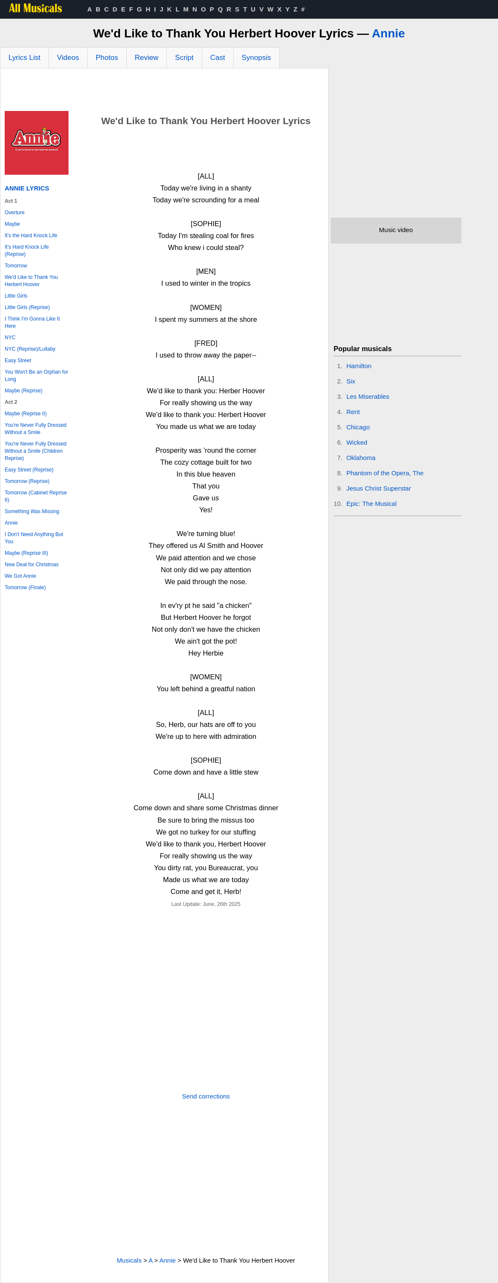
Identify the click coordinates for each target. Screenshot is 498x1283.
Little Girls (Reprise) (27, 307)
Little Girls (16, 296)
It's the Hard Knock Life (31, 235)
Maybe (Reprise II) (26, 414)
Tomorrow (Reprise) (27, 481)
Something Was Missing (32, 511)
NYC (10, 338)
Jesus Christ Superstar (378, 488)
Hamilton (359, 365)
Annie (388, 33)
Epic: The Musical (371, 503)
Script (184, 58)
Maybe (12, 224)
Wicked (356, 442)
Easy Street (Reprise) (29, 470)
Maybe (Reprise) (24, 391)
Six (350, 381)
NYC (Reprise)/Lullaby (30, 349)
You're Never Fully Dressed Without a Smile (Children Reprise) (35, 451)
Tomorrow (16, 266)
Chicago (358, 427)
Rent (353, 411)
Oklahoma (360, 457)
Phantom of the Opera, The (385, 473)
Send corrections (206, 1096)
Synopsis (256, 58)
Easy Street (18, 360)
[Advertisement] (164, 92)
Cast (217, 58)
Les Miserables (367, 396)
